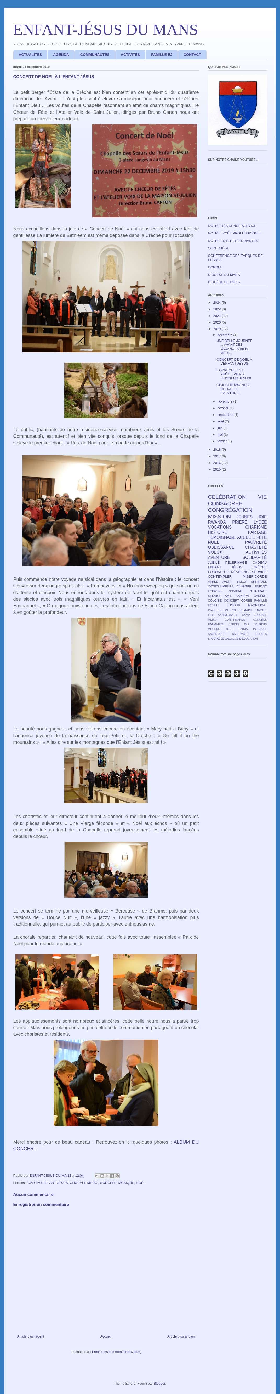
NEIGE (230, 629)
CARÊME (260, 595)
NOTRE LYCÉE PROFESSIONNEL (235, 233)
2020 (217, 322)
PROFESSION (218, 610)
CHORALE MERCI (84, 1183)
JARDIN (234, 624)
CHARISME (256, 527)
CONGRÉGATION (230, 510)
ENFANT (261, 586)
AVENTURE (219, 557)
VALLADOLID (233, 638)
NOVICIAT (235, 591)
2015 (217, 469)
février (222, 441)
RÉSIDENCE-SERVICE (249, 572)
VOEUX (215, 552)
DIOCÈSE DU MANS (224, 275)
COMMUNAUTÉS (95, 55)
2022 (217, 309)
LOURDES (260, 624)
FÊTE (261, 537)
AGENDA (61, 55)
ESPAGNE (215, 591)
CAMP (246, 615)
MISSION (219, 516)
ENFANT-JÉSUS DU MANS (105, 29)
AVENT (227, 581)
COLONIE (215, 600)
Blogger (159, 1383)
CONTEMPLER (220, 577)
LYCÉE (260, 522)
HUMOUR (233, 605)
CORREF (215, 267)
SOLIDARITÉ (255, 557)
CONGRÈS (260, 619)
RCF (234, 610)
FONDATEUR (218, 572)
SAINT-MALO (240, 634)
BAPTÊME (243, 595)
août (221, 421)
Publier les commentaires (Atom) (116, 1352)
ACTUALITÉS (30, 55)
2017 (217, 456)
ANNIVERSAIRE (228, 615)
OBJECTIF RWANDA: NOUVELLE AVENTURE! (233, 389)
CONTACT (192, 55)
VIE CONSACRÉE (237, 500)
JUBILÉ (214, 562)
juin (220, 428)
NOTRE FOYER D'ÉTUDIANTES (233, 241)
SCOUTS (261, 634)
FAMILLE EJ (161, 55)
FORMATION (216, 624)
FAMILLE (260, 600)
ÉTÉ (211, 614)
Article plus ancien (181, 1336)
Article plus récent (30, 1336)
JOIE (262, 517)
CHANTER (244, 586)
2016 (217, 463)
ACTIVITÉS (130, 55)
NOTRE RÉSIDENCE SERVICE (232, 226)
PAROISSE (260, 629)
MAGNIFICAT (257, 605)
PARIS (244, 629)
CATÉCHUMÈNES (220, 586)
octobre (223, 408)
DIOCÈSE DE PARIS (224, 282)
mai (220, 435)
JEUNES (245, 517)
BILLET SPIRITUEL (252, 581)
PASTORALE (258, 591)
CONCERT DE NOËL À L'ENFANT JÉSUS (234, 362)
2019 (217, 329)
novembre (225, 401)
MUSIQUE (126, 1183)
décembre (225, 335)
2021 (217, 316)
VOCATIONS (220, 527)
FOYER (213, 605)
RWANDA (217, 522)
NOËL (140, 1183)
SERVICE (214, 595)
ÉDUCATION (250, 638)
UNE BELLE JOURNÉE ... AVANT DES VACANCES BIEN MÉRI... (234, 347)
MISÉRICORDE (255, 577)
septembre (225, 415)
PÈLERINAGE (236, 562)
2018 (217, 449)
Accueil (105, 1336)
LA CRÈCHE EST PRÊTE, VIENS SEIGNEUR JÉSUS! (233, 374)
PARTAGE (257, 532)
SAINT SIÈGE (218, 248)
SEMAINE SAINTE (253, 610)
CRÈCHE (260, 567)
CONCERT (108, 1183)
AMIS (228, 595)
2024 (217, 302)
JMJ (246, 624)
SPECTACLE (216, 638)
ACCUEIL (246, 537)
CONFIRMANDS (235, 619)
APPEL (213, 581)
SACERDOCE (216, 634)
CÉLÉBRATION (227, 497)
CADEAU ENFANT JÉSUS (47, 1183)
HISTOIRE (217, 532)
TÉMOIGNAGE (222, 537)
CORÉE (246, 600)
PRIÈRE (239, 522)
